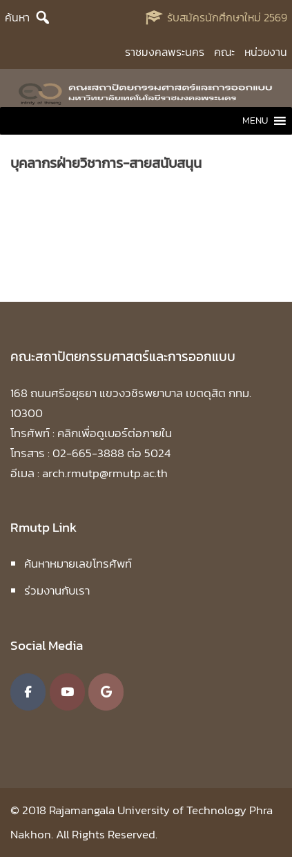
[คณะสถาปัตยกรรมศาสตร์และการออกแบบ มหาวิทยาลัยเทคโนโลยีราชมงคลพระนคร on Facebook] (28, 692)
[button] (255, 121)
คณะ (224, 52)
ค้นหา (17, 17)
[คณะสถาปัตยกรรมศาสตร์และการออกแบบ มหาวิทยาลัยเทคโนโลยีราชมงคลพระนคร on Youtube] (67, 692)
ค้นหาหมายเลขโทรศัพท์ (78, 563)
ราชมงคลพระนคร (164, 52)
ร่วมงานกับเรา (57, 590)
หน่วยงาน (265, 52)
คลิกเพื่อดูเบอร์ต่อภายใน (114, 433)
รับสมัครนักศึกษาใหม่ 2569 (227, 17)
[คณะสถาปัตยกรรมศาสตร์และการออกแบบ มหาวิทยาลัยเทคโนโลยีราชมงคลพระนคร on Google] (106, 692)
